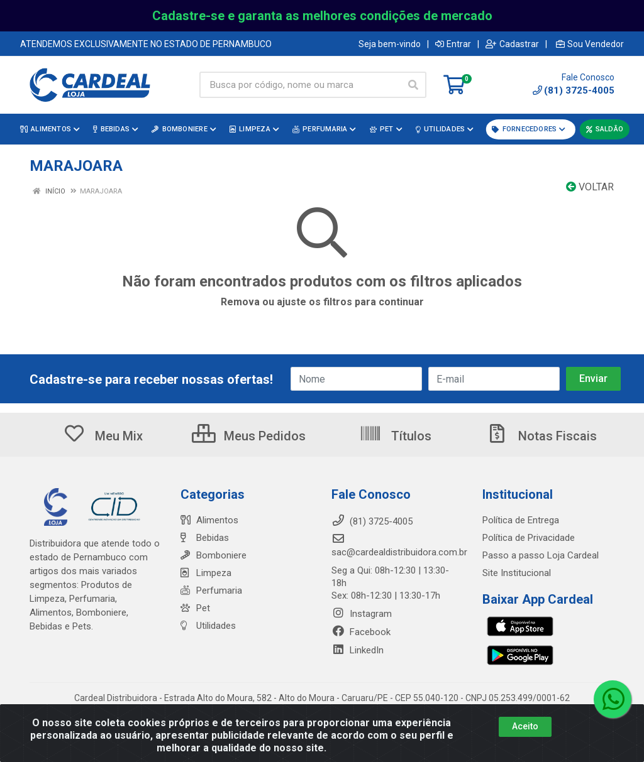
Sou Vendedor (590, 44)
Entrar (453, 44)
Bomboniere (213, 555)
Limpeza (205, 573)
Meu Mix (103, 436)
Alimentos (209, 520)
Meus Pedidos (249, 436)
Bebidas (204, 537)
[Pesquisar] (413, 85)
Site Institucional (516, 573)
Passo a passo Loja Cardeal (540, 555)
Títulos (395, 436)
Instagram (361, 613)
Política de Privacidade (528, 537)
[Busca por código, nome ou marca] (300, 85)
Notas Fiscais (541, 436)
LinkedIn (357, 650)
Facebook (361, 632)
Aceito (525, 726)
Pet (195, 608)
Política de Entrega (520, 520)
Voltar (590, 187)
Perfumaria (211, 590)
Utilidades (208, 625)
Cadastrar (512, 44)
